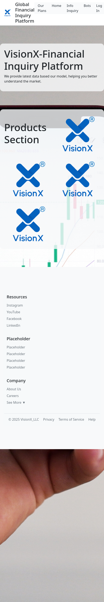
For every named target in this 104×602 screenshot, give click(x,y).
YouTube (13, 312)
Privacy (48, 419)
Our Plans (42, 8)
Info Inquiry (72, 8)
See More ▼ (16, 402)
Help (92, 419)
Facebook (14, 318)
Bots (87, 5)
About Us (14, 389)
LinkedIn (13, 325)
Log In (99, 8)
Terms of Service (71, 419)
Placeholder (16, 347)
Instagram (15, 305)
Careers (13, 395)
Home (56, 5)
